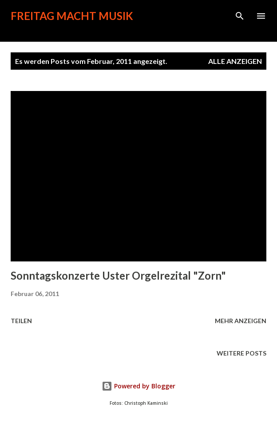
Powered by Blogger (138, 386)
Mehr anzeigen (240, 320)
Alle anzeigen (235, 61)
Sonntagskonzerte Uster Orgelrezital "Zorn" (118, 275)
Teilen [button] (21, 320)
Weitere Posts (241, 353)
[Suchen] (239, 16)
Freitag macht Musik (72, 15)
